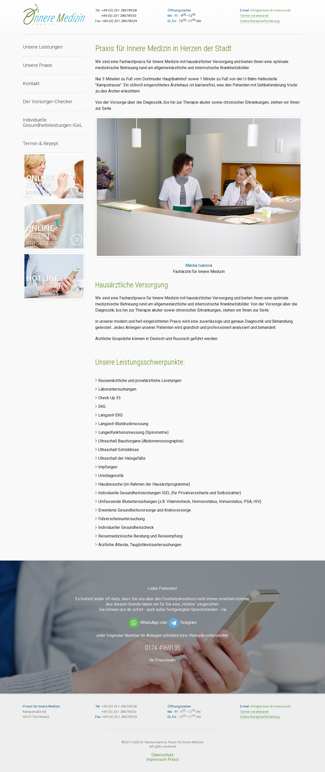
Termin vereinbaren (254, 15)
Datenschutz (162, 754)
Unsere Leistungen (42, 47)
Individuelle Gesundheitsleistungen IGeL (52, 122)
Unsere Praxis (37, 65)
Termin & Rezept (40, 143)
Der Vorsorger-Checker (47, 101)
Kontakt (31, 83)
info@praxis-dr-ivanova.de (270, 10)
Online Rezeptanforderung (260, 21)
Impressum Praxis (162, 759)
